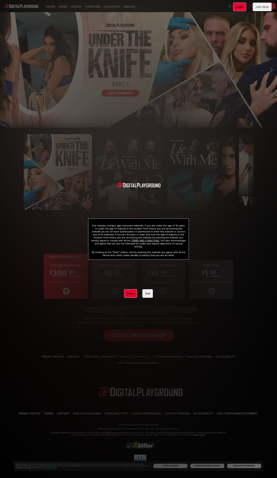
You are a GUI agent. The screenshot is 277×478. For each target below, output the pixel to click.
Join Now (262, 7)
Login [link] (239, 7)
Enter (130, 293)
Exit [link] (147, 293)
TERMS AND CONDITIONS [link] (145, 240)
